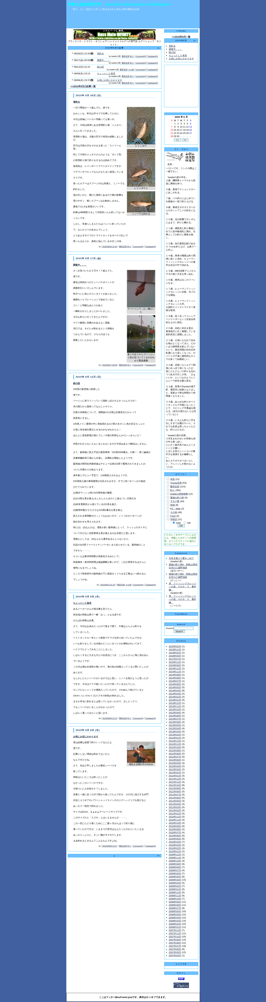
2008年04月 (175, 917)
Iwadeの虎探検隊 (179, 494)
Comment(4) (141, 70)
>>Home (181, 31)
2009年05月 (175, 876)
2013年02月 (175, 734)
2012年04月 (175, 766)
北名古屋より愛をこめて (181, 558)
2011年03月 (175, 807)
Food (172, 516)
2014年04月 (175, 690)
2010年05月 (175, 838)
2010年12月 (175, 816)
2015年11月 (175, 662)
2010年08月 (175, 829)
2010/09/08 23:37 (109, 846)
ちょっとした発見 (106, 73)
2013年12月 (175, 703)
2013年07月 (175, 719)
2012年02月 (175, 772)
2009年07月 (175, 870)
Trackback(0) (152, 56)
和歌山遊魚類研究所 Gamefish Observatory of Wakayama (119, 4)
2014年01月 (175, 700)
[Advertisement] (133, 20)
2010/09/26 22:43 (109, 247)
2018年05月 (175, 656)
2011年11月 (175, 782)
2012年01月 (175, 775)
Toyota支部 (176, 483)
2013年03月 (175, 731)
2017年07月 (175, 659)
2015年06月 (175, 665)
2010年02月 (175, 848)
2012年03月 (175, 769)
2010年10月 (175, 823)
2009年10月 (175, 861)
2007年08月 (175, 943)
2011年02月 (175, 810)
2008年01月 (175, 927)
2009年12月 (175, 854)
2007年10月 (175, 936)
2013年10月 (175, 709)
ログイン (181, 973)
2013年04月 (175, 728)
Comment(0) (141, 56)
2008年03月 (175, 920)
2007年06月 (175, 949)
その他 (131, 70)
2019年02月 (175, 652)
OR (189, 523)
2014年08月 (175, 678)
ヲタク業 (174, 501)
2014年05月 (175, 687)
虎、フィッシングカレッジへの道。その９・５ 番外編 (182, 586)
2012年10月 (175, 747)
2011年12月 (175, 779)
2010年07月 (175, 832)
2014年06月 (175, 684)
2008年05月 (175, 914)
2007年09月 (175, 939)
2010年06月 (175, 835)
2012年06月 (175, 760)
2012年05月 (175, 763)
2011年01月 (175, 813)
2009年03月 (175, 883)
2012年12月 (175, 741)
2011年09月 (175, 788)
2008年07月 (175, 908)
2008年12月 (175, 892)
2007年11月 (175, 933)
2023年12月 (175, 649)
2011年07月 (175, 794)
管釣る (100, 53)
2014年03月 (175, 693)
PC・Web (175, 508)
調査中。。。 (104, 60)
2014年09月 (175, 674)
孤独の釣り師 (177, 497)
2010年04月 (175, 842)
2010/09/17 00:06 (109, 365)
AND (178, 523)
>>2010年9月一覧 (181, 36)
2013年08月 (175, 715)
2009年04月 (175, 879)
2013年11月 (175, 706)
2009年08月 (175, 867)
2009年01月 (175, 889)
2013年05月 (175, 725)
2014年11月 (175, 671)
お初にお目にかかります (109, 80)
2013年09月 (175, 712)
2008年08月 (175, 905)
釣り (132, 56)
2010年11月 (175, 820)
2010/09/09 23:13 (109, 718)
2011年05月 (175, 801)
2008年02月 (175, 924)
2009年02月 (175, 886)
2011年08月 (175, 791)
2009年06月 (175, 873)
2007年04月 (175, 955)
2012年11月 (175, 744)
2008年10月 (175, 898)
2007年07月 (175, 946)
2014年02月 (175, 697)
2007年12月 (175, 930)
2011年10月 (175, 785)
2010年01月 (175, 851)
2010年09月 (175, 826)
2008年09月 (175, 902)
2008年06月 (175, 911)
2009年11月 (175, 857)
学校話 (173, 519)
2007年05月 (175, 952)
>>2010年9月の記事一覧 (83, 86)
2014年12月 (175, 668)
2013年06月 (175, 722)
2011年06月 (175, 797)
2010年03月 (175, 845)
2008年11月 (175, 895)
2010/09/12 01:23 (108, 585)
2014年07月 (175, 681)
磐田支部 (125, 56)
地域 (172, 505)
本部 (172, 479)
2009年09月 (175, 864)
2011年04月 (175, 804)
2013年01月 (175, 738)
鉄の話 (100, 67)
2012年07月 (175, 756)
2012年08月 (175, 753)
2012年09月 (175, 750)
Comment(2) (141, 83)
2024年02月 (175, 646)
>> (158, 48)
